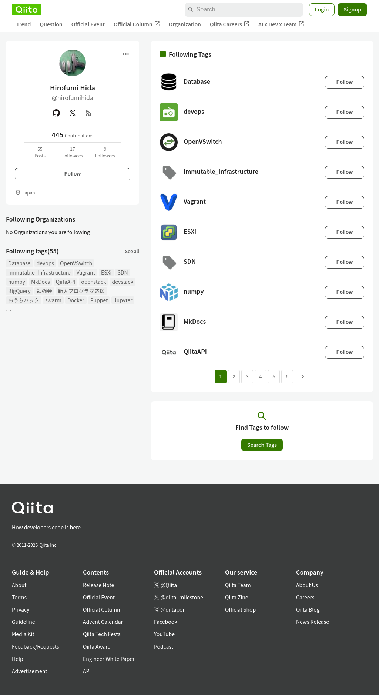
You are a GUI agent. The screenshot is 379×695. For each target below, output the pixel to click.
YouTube (164, 634)
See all (132, 251)
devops (45, 263)
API (87, 671)
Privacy (20, 609)
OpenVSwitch (76, 263)
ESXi (106, 272)
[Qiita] (26, 9)
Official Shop (240, 609)
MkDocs (40, 281)
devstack (122, 281)
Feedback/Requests (35, 646)
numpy (16, 281)
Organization (185, 24)
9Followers (105, 152)
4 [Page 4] (260, 376)
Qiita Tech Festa (102, 634)
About (19, 585)
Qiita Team (238, 585)
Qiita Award (97, 646)
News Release (312, 621)
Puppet (99, 300)
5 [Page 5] (273, 376)
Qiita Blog (308, 609)
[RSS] (89, 113)
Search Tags (262, 444)
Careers (305, 597)
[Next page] (302, 376)
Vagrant (86, 272)
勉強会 (44, 291)
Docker (75, 300)
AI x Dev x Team (281, 24)
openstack (93, 281)
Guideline (23, 621)
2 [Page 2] (233, 376)
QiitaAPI (65, 281)
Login (322, 9)
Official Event (88, 24)
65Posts (40, 152)
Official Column (137, 24)
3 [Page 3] (247, 376)
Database (19, 263)
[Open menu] (125, 54)
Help (17, 658)
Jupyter (123, 300)
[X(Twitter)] (72, 113)
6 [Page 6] (287, 376)
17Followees (72, 152)
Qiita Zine (236, 597)
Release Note (98, 585)
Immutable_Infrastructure (39, 272)
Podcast (163, 646)
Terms (19, 597)
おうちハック (23, 300)
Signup (352, 9)
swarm (53, 300)
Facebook (165, 621)
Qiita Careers (229, 24)
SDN (122, 272)
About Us (307, 585)
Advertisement (29, 671)
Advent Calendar (103, 621)
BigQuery (19, 291)
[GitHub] (56, 113)
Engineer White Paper (109, 658)
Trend (23, 24)
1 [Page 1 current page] (220, 376)
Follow (72, 174)
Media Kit (23, 634)
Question (51, 24)
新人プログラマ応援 (81, 291)
